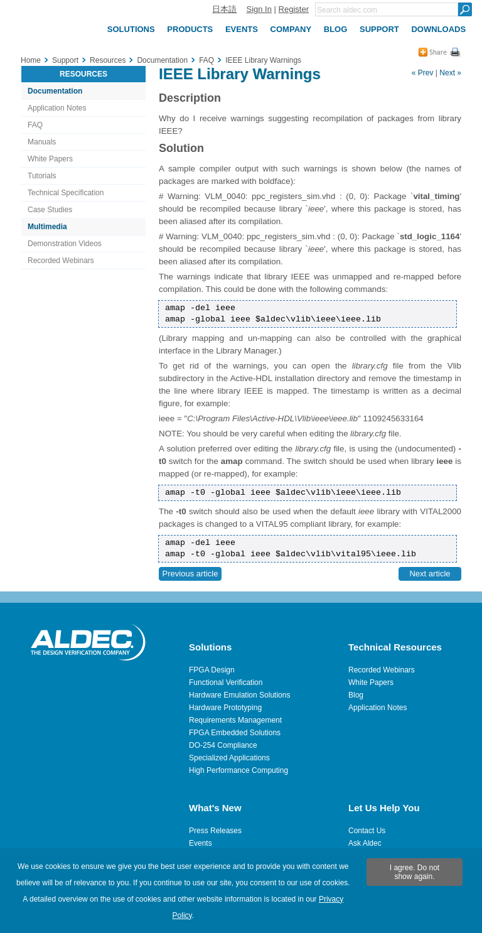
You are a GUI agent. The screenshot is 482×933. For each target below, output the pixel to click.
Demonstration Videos (65, 243)
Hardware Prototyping (225, 707)
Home (31, 60)
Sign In (258, 9)
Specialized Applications (229, 757)
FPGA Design (212, 670)
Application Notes (57, 108)
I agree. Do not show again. (414, 872)
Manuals (42, 142)
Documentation (55, 91)
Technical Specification (66, 192)
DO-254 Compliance (223, 745)
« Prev (423, 72)
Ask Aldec (365, 843)
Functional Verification (225, 682)
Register (294, 9)
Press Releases (215, 830)
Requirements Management (235, 720)
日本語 (224, 9)
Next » (450, 72)
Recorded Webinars (61, 260)
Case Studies (50, 209)
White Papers (50, 158)
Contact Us (366, 830)
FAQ (35, 125)
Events (200, 843)
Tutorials (42, 175)
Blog (355, 695)
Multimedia (47, 226)
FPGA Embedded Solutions (235, 732)
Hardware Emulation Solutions (239, 695)
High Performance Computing (238, 770)
